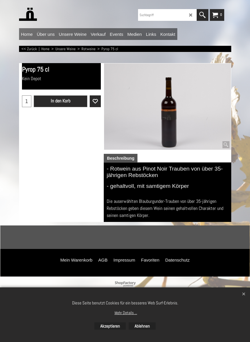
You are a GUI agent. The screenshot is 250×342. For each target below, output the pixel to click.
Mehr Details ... (126, 312)
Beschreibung (120, 158)
